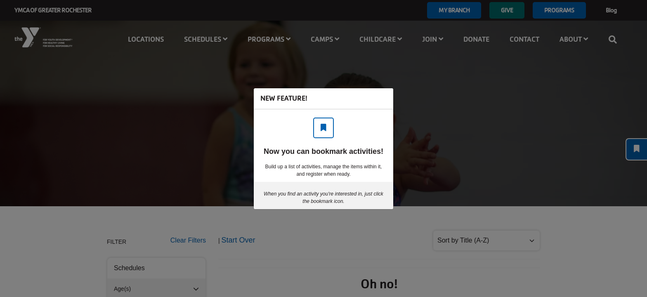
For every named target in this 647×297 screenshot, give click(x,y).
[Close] (383, 98)
